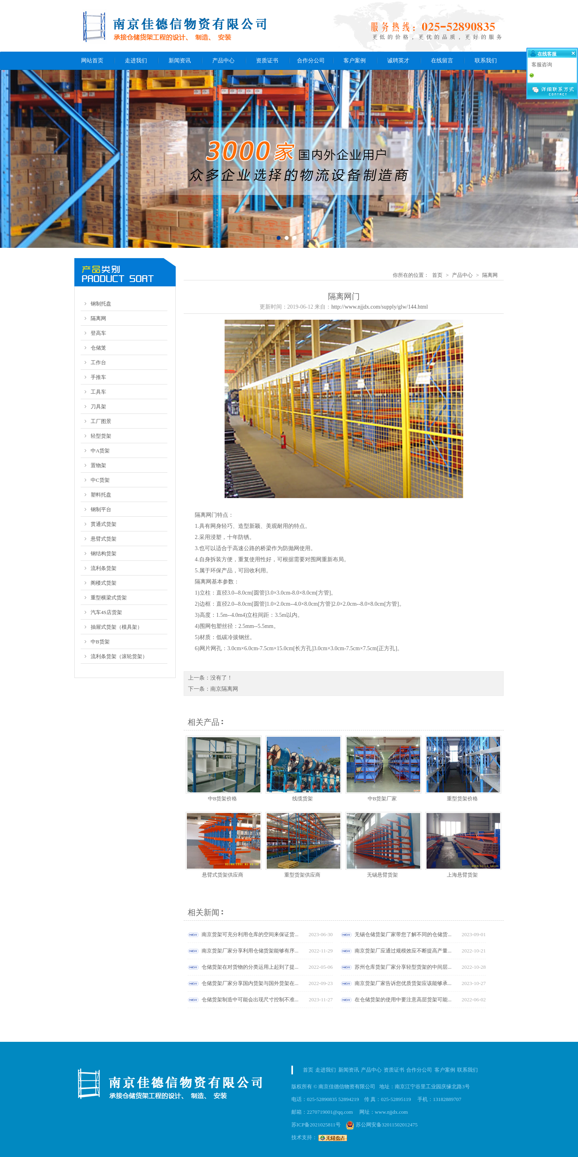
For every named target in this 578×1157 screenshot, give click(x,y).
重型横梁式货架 (109, 598)
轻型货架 (101, 436)
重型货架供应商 (302, 875)
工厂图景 (101, 421)
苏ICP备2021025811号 (316, 1125)
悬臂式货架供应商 (222, 875)
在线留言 (442, 61)
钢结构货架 (103, 553)
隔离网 (98, 318)
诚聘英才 (398, 61)
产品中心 (223, 61)
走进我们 (136, 61)
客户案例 (354, 61)
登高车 (98, 333)
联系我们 (486, 61)
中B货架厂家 (382, 799)
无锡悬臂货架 (382, 875)
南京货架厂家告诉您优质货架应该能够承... (403, 983)
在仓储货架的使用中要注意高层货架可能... (403, 999)
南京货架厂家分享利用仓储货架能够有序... (250, 951)
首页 (437, 275)
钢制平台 (101, 509)
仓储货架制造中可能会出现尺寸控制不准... (250, 999)
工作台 (98, 362)
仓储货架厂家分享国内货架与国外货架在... (250, 983)
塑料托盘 (101, 495)
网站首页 (92, 61)
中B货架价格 (222, 799)
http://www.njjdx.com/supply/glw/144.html (379, 307)
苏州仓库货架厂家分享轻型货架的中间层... (403, 967)
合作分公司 (311, 61)
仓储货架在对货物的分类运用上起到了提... (250, 967)
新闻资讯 (180, 61)
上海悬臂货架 (462, 875)
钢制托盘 (101, 304)
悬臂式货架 (103, 539)
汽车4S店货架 (106, 612)
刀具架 (98, 406)
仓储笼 (98, 348)
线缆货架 (302, 799)
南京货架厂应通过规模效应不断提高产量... (403, 951)
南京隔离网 (224, 689)
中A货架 (100, 451)
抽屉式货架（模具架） (116, 627)
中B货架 (100, 642)
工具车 (98, 392)
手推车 (98, 377)
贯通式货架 (103, 524)
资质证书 (267, 61)
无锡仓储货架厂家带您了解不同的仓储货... (403, 934)
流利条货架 (103, 568)
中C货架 (100, 480)
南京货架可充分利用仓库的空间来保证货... (250, 934)
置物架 (98, 465)
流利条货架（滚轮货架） (119, 656)
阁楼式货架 (103, 583)
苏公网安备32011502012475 (382, 1125)
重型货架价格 (462, 799)
